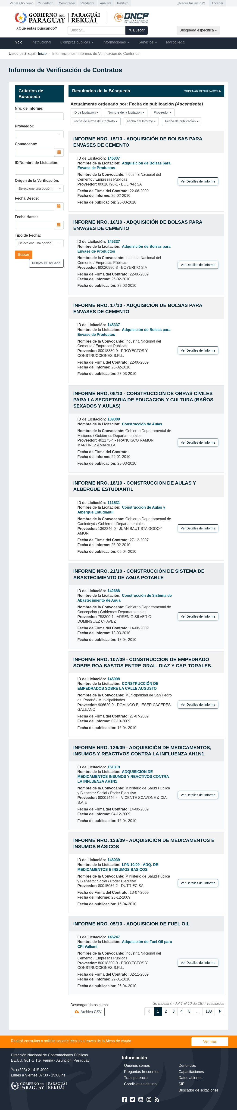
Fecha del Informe (141, 121)
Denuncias (187, 1065)
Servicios (147, 42)
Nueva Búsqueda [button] (46, 263)
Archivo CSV (88, 1012)
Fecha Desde (26, 198)
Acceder (217, 3)
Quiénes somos (137, 1065)
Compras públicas (77, 42)
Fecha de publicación (181, 121)
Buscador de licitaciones (199, 1090)
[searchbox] (34, 152)
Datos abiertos (191, 1078)
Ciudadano (45, 3)
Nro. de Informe (28, 108)
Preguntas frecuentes (141, 1072)
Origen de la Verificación (36, 180)
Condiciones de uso (140, 1084)
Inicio (18, 42)
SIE (182, 1084)
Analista (106, 3)
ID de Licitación (86, 112)
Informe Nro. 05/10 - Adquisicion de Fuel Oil (131, 923)
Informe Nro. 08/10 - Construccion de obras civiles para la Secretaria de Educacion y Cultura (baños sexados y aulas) (143, 399)
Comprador (67, 3)
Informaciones (116, 42)
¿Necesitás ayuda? (191, 3)
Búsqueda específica (198, 30)
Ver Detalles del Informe (198, 181)
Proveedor (24, 126)
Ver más (210, 1041)
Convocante (25, 144)
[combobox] (39, 134)
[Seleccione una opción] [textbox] (35, 188)
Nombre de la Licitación (126, 112)
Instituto (122, 3)
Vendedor (87, 3)
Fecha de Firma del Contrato (96, 121)
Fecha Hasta (26, 217)
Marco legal (175, 42)
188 (209, 1011)
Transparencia (136, 1078)
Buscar (136, 30)
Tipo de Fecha (27, 235)
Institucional (41, 42)
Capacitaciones (191, 1072)
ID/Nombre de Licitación (36, 163)
